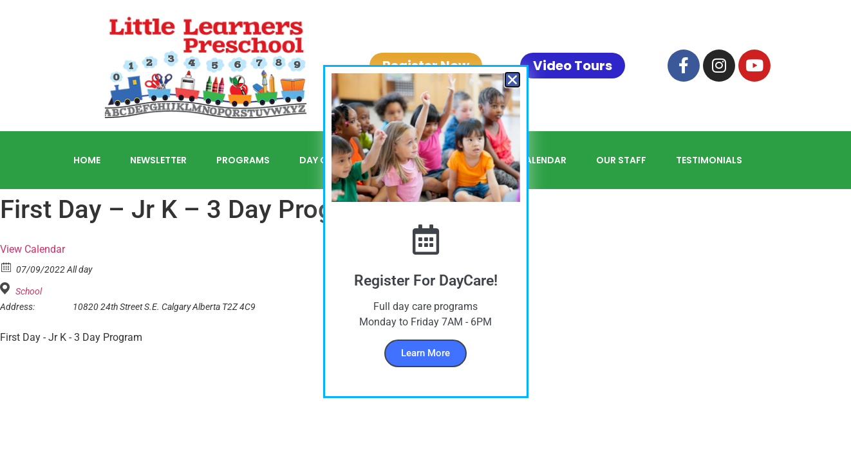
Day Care (321, 160)
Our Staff (621, 160)
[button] (512, 79)
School (28, 291)
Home (86, 160)
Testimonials (709, 160)
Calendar (542, 160)
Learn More (425, 353)
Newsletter (158, 160)
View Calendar (32, 249)
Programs (243, 160)
